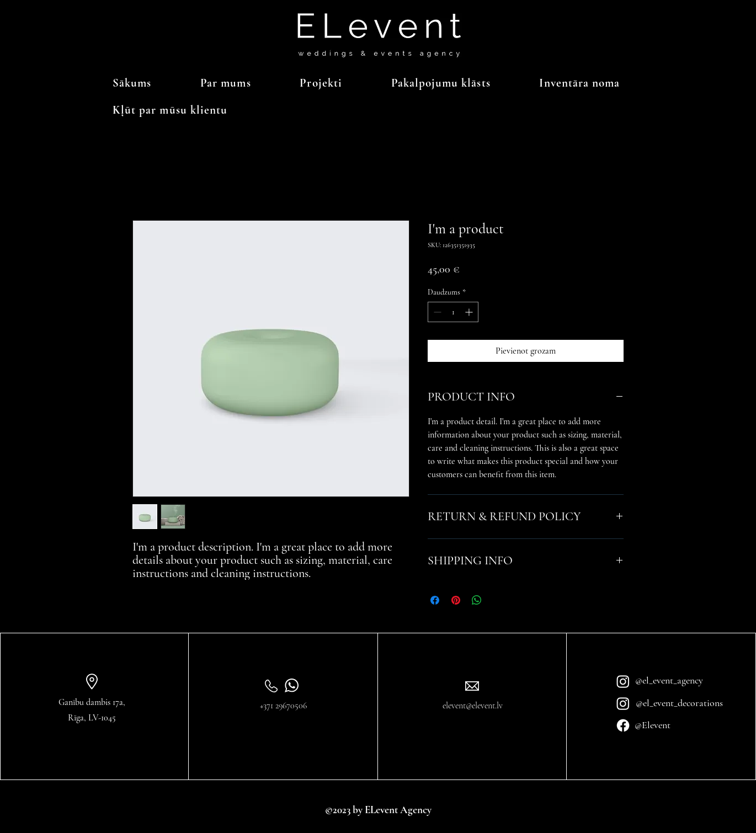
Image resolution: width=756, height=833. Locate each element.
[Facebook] (623, 725)
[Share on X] (497, 600)
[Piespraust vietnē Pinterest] (455, 600)
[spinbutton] (453, 312)
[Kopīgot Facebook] (434, 600)
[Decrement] (436, 312)
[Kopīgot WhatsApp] (476, 600)
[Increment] (470, 312)
